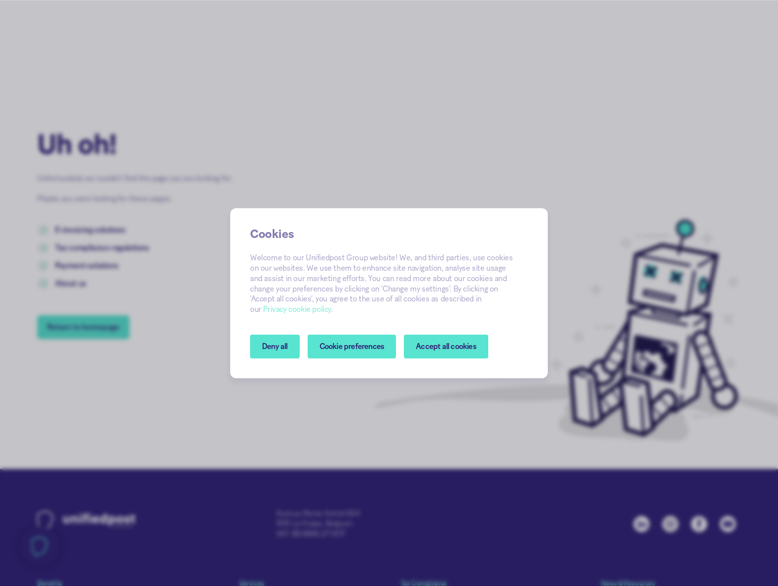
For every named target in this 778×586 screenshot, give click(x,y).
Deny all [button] (275, 347)
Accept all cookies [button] (446, 347)
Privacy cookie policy (297, 309)
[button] (352, 346)
